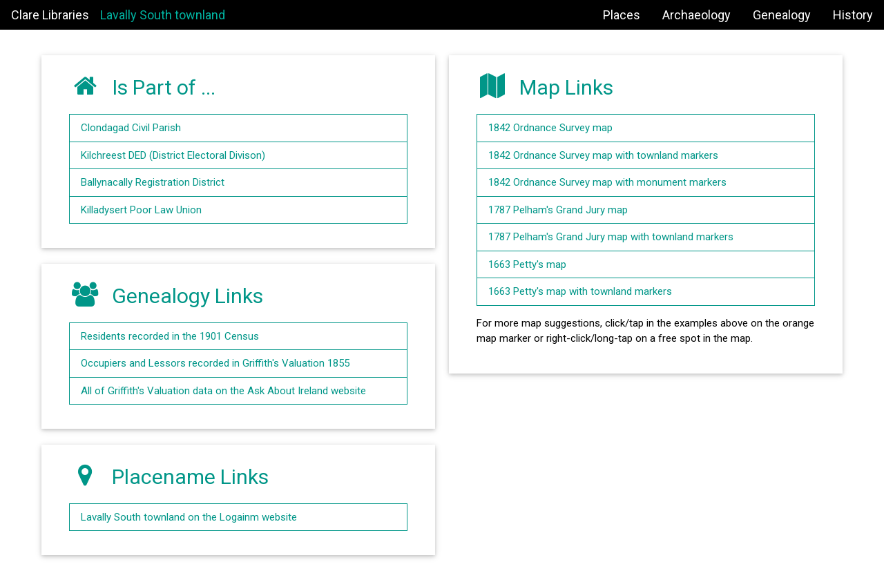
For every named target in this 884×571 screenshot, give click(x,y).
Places (621, 15)
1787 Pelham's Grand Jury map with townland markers (610, 237)
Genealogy (782, 15)
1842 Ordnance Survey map (550, 128)
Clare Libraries (50, 15)
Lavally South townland (162, 15)
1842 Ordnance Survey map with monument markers (607, 182)
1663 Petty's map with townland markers (580, 291)
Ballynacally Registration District (152, 182)
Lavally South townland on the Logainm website (189, 517)
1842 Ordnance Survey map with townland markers (603, 155)
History (853, 15)
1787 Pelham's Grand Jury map (558, 210)
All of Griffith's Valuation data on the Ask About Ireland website (223, 391)
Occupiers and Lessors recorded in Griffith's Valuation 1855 (215, 363)
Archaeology (696, 15)
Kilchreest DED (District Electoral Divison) (173, 155)
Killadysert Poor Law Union (141, 210)
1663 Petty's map (527, 264)
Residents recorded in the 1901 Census (170, 336)
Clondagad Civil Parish (131, 128)
